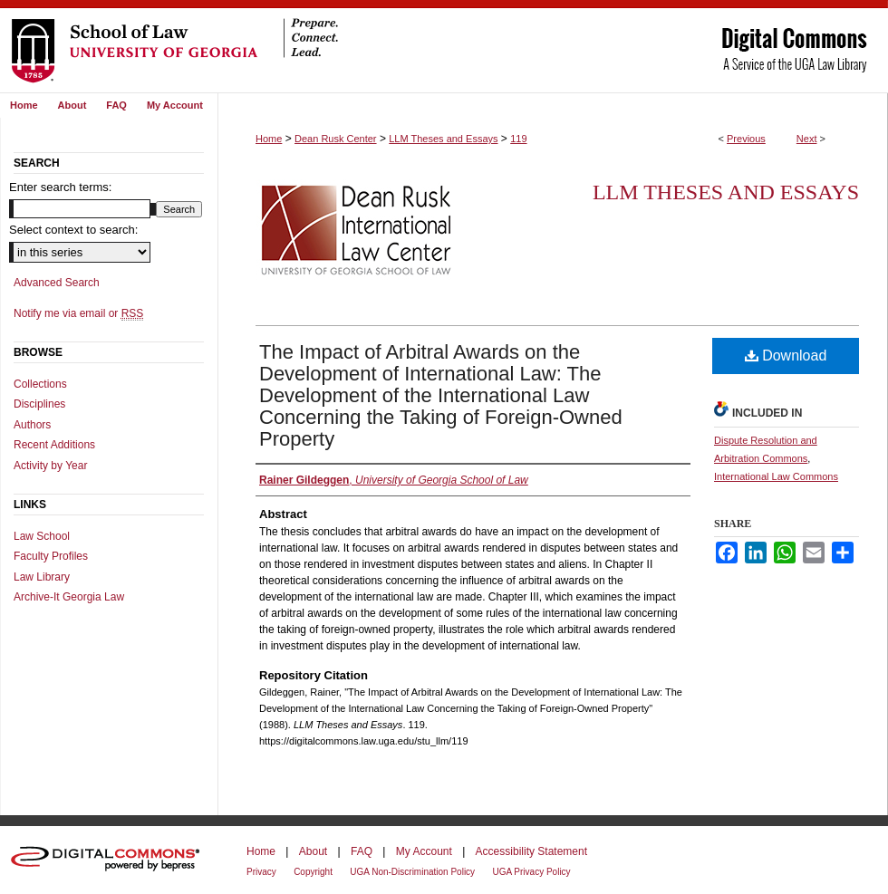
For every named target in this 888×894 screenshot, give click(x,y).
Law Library (42, 577)
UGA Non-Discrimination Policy (412, 872)
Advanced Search (57, 282)
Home (269, 138)
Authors (32, 424)
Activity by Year (50, 465)
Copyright (313, 872)
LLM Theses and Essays (443, 138)
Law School (42, 536)
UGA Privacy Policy (531, 872)
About (313, 851)
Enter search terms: (60, 187)
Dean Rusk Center (335, 138)
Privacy (261, 872)
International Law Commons (776, 476)
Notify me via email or (78, 313)
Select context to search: (73, 229)
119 (518, 138)
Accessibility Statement (531, 851)
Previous (746, 138)
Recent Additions (54, 444)
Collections (40, 384)
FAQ (361, 851)
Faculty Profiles (51, 556)
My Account (424, 851)
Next (806, 138)
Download (786, 355)
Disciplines (39, 404)
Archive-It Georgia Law (69, 597)
